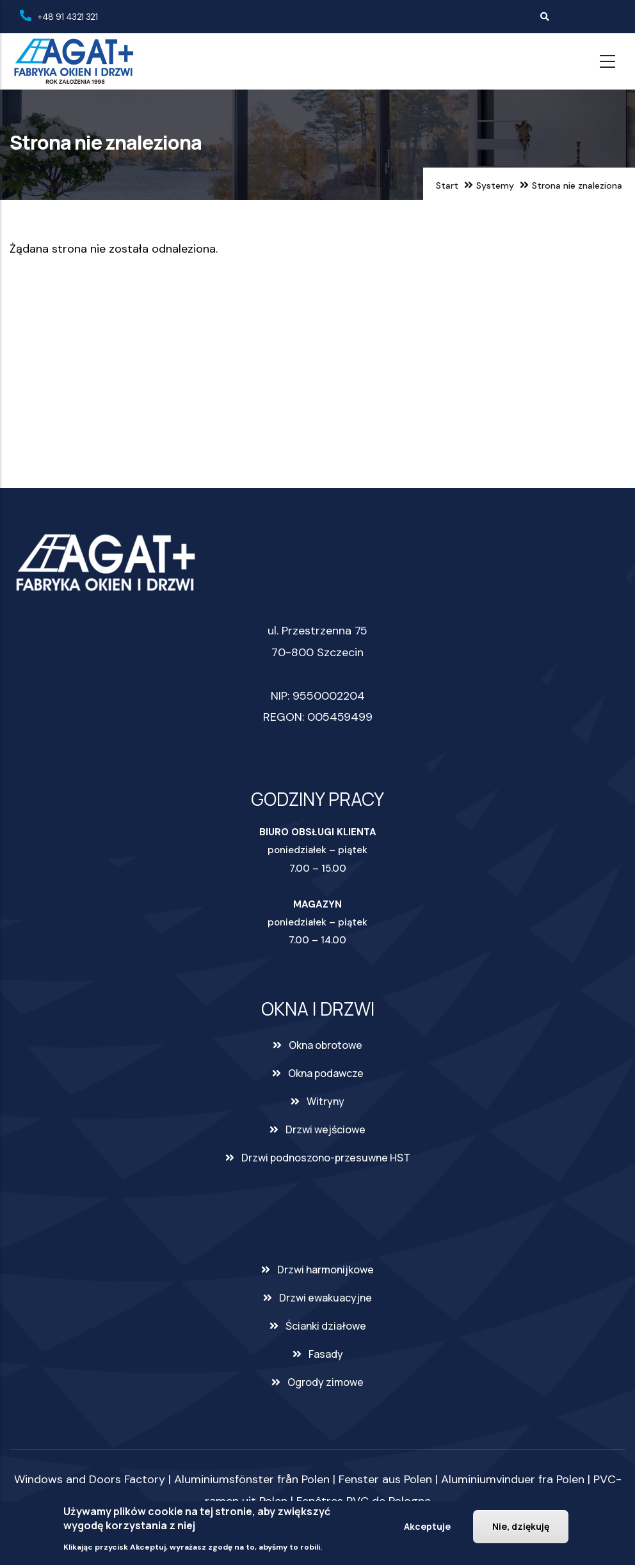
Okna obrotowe (325, 1045)
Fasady (326, 1354)
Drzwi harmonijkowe (325, 1269)
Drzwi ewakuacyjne (325, 1298)
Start (447, 185)
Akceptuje (427, 1526)
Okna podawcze (326, 1073)
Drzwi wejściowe (325, 1129)
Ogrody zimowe (325, 1382)
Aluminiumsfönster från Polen (252, 1479)
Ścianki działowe (325, 1326)
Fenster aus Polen (385, 1479)
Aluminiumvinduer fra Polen (512, 1479)
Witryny (325, 1101)
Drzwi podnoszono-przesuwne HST (325, 1158)
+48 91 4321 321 (67, 16)
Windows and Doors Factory (89, 1479)
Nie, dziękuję (520, 1526)
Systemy (495, 185)
